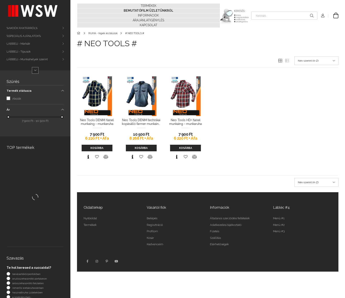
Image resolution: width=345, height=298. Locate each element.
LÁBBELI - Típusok (19, 51)
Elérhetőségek (219, 244)
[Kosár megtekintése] (333, 16)
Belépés (152, 218)
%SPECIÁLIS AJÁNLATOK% (24, 36)
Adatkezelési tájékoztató (225, 225)
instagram (97, 261)
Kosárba (96, 148)
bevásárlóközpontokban (26, 274)
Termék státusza (19, 90)
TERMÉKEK (148, 5)
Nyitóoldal (90, 218)
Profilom (152, 231)
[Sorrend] (316, 60)
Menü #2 (279, 225)
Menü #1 (278, 218)
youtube (116, 261)
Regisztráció (155, 225)
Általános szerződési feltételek (230, 218)
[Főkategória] (79, 33)
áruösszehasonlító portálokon (29, 278)
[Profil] (322, 16)
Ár (8, 109)
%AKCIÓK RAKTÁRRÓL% (22, 28)
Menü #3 (279, 231)
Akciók (16, 98)
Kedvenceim (155, 244)
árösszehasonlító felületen (28, 283)
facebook (87, 261)
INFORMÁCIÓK (148, 15)
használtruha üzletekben (27, 292)
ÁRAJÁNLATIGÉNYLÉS (148, 20)
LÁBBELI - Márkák (18, 43)
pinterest (106, 261)
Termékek (90, 225)
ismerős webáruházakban (28, 287)
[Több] (35, 70)
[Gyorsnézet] (88, 157)
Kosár (150, 237)
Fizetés (214, 231)
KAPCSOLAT (148, 25)
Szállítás (215, 237)
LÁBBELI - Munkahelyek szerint (27, 59)
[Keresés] (284, 16)
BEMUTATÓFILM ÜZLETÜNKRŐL (148, 10)
